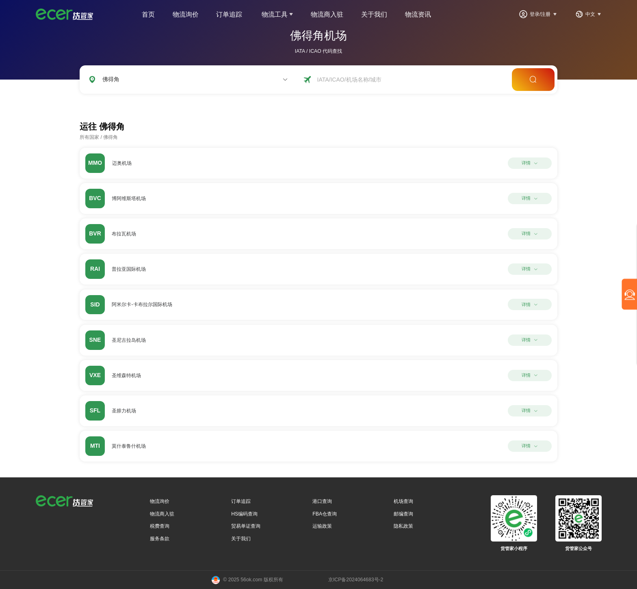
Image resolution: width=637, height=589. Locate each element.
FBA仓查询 (324, 514)
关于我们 (374, 14)
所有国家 (89, 137)
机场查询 (403, 501)
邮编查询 (403, 514)
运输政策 (322, 526)
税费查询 (159, 526)
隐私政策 (403, 526)
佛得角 (110, 137)
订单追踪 (229, 14)
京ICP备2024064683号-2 (355, 580)
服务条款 (159, 539)
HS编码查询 (244, 514)
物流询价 (186, 14)
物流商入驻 (327, 14)
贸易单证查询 (245, 526)
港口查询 (322, 501)
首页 (148, 14)
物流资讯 (418, 14)
